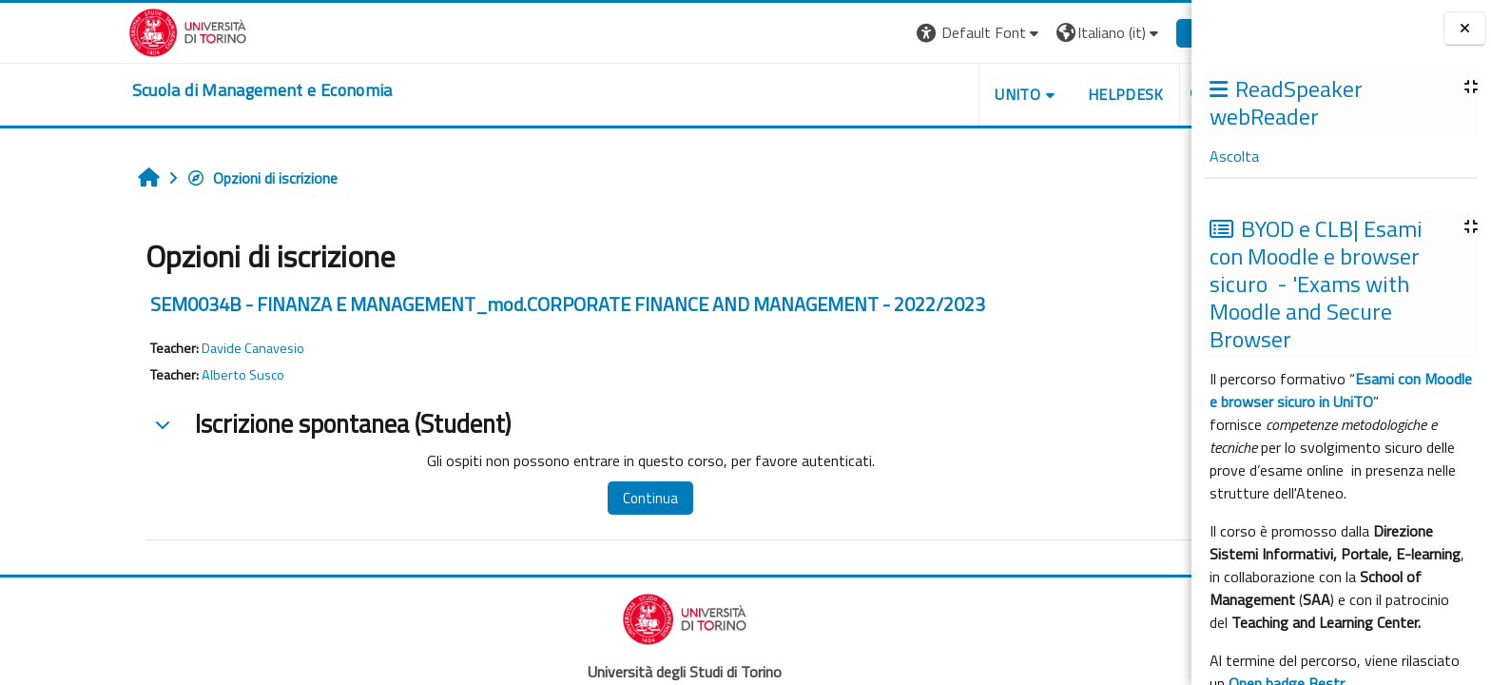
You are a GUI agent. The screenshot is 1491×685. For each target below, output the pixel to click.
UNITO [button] (929, 94)
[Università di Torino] (99, 30)
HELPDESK (1037, 94)
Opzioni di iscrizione (173, 177)
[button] (891, 33)
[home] (174, 90)
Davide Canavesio (164, 348)
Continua (562, 498)
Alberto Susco (154, 374)
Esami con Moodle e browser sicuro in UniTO (1341, 390)
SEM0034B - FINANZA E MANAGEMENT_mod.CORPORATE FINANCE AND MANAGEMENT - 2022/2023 (479, 304)
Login (1119, 32)
